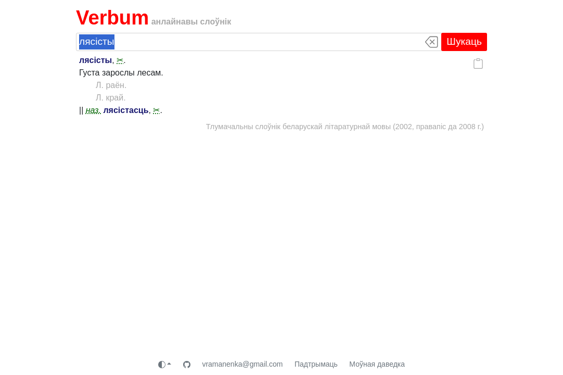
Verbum (112, 17)
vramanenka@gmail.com (242, 364)
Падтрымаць (316, 364)
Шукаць (464, 41)
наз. (93, 110)
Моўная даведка (377, 364)
